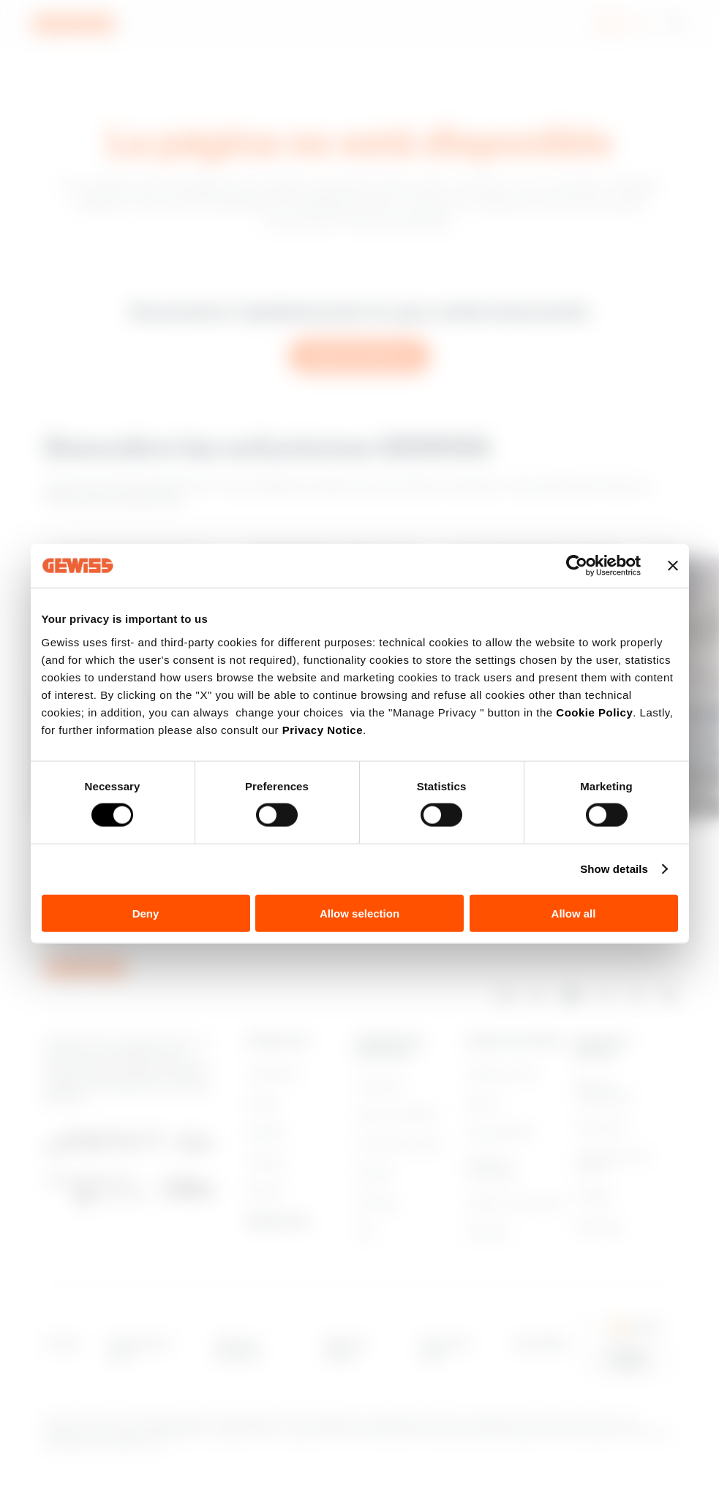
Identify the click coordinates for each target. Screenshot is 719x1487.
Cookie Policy (594, 711)
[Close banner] (673, 566)
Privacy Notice (322, 729)
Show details (614, 869)
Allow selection (359, 913)
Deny (145, 913)
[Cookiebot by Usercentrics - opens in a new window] (577, 566)
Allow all (574, 913)
